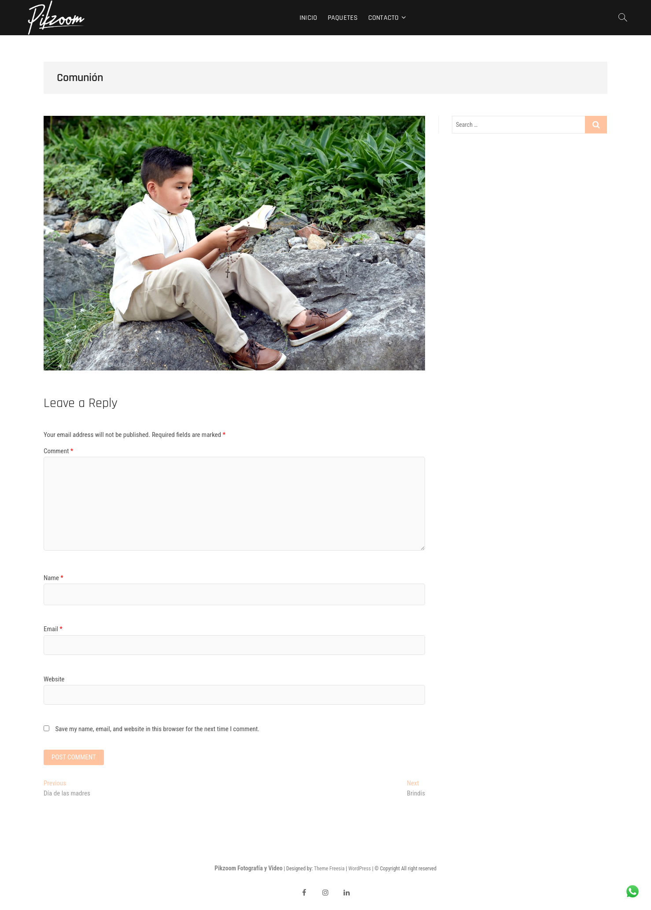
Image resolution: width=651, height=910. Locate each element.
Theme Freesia (329, 869)
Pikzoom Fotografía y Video (248, 868)
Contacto (383, 17)
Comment (58, 451)
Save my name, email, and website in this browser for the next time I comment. (157, 729)
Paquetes (343, 17)
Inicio (308, 17)
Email (53, 629)
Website (54, 679)
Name (53, 578)
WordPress (359, 869)
